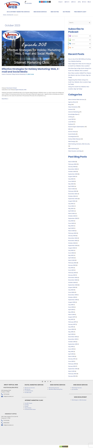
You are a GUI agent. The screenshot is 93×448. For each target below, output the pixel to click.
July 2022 (71, 250)
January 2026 (72, 166)
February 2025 (72, 191)
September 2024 (73, 198)
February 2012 (72, 373)
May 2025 (71, 184)
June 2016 (71, 329)
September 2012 (72, 368)
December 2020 (72, 277)
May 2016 (70, 331)
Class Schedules (72, 107)
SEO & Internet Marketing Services (18, 12)
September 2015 (72, 344)
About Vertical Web (11, 384)
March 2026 (71, 161)
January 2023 (72, 235)
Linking (70, 116)
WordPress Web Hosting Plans (55, 389)
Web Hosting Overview (54, 387)
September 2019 (72, 299)
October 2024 (72, 196)
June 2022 (71, 253)
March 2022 (71, 260)
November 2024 (72, 193)
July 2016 (70, 326)
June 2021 (71, 270)
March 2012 (71, 371)
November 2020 (72, 280)
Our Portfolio (75, 389)
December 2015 (72, 336)
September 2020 (73, 285)
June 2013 (71, 361)
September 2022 (73, 245)
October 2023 (72, 216)
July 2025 (71, 179)
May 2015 (70, 351)
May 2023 (71, 225)
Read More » (5, 98)
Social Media (71, 134)
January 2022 (72, 265)
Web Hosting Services (57, 385)
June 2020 (71, 292)
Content (70, 109)
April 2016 (71, 334)
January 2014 (72, 359)
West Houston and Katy (75, 151)
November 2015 (72, 339)
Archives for (10, 14)
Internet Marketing (20, 74)
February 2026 (72, 164)
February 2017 (72, 322)
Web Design (71, 141)
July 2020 (71, 289)
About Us (67, 1)
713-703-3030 (28, 3)
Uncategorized (72, 136)
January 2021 (71, 275)
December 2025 (72, 169)
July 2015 (70, 346)
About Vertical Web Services (76, 99)
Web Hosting (55, 12)
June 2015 (71, 349)
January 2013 (71, 366)
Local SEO (71, 119)
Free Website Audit (80, 12)
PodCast (70, 124)
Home (4, 14)
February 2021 (72, 272)
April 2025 (71, 186)
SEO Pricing (66, 12)
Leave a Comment (7, 74)
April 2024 (71, 211)
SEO (69, 129)
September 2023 (73, 218)
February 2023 (72, 233)
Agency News (72, 102)
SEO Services (28, 389)
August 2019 (71, 302)
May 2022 (71, 255)
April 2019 (71, 309)
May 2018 (70, 312)
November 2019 (72, 294)
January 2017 (71, 324)
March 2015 (71, 356)
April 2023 (71, 228)
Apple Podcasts (19, 89)
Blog (79, 1)
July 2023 (71, 220)
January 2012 (71, 376)
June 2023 (71, 223)
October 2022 (72, 243)
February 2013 (72, 363)
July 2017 (70, 319)
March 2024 (71, 213)
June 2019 (71, 307)
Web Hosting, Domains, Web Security (79, 144)
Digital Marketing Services (34, 385)
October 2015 (72, 341)
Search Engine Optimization (76, 126)
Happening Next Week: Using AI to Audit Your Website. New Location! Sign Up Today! (79, 82)
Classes (73, 1)
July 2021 (70, 267)
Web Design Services (40, 12)
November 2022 (72, 240)
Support (60, 1)
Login (89, 1)
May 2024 (71, 208)
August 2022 (71, 248)
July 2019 (70, 304)
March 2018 (71, 314)
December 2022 (72, 238)
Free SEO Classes (28, 403)
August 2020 (71, 287)
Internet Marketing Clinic (34, 400)
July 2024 (71, 203)
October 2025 (72, 171)
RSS (25, 89)
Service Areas (72, 131)
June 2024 (71, 206)
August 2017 (71, 317)
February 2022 (72, 262)
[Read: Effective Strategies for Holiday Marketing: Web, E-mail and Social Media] (33, 48)
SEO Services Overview (30, 387)
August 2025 (71, 176)
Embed (15, 88)
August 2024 (72, 201)
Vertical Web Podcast (74, 139)
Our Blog (27, 404)
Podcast (84, 1)
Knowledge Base (73, 114)
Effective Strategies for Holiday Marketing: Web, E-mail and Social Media (31, 70)
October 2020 (72, 282)
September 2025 (73, 174)
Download (9, 88)
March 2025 (71, 188)
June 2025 (71, 181)
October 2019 (72, 297)
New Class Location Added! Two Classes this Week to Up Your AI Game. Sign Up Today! (79, 75)
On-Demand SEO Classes (30, 409)
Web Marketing (72, 148)
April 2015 (71, 354)
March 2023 (71, 230)
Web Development (80, 397)
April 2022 (71, 257)
